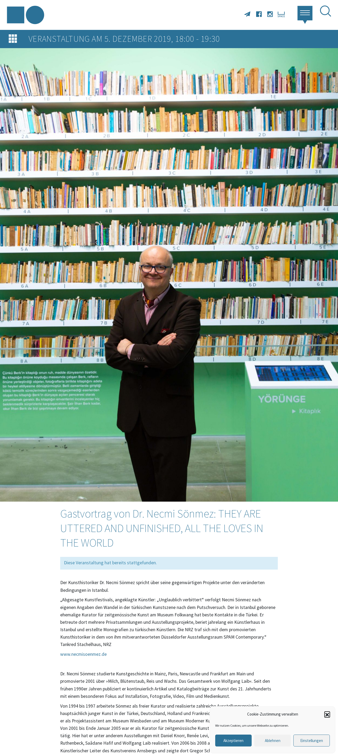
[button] (327, 714)
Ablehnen (272, 740)
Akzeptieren (233, 740)
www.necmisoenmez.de (83, 654)
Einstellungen (311, 740)
